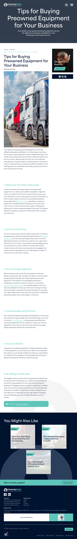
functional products (17, 320)
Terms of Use (40, 535)
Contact (26, 503)
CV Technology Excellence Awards (12, 501)
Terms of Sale (50, 535)
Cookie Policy (69, 535)
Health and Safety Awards (11, 505)
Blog (25, 501)
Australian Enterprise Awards (12, 503)
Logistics (25, 404)
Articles (12, 49)
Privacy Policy (60, 535)
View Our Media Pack (26, 517)
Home (6, 49)
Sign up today (68, 482)
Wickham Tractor (22, 201)
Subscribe (26, 505)
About (25, 500)
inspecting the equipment (13, 285)
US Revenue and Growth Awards (12, 500)
